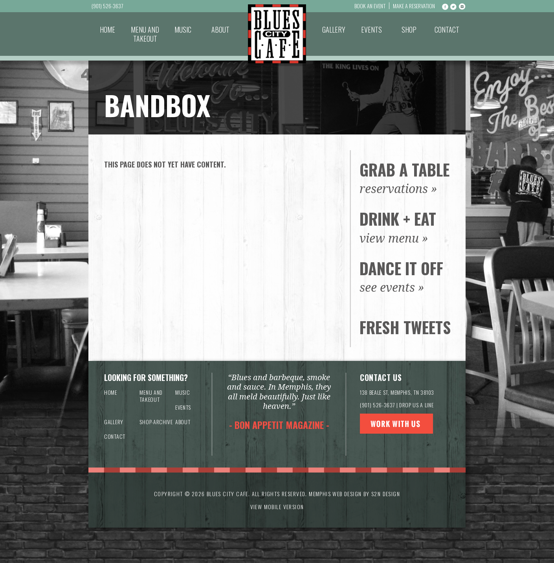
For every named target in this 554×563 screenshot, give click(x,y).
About (220, 29)
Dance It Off (401, 268)
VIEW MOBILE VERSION (277, 506)
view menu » (394, 238)
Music (182, 29)
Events (371, 29)
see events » (392, 287)
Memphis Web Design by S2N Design (354, 493)
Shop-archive (155, 422)
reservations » (398, 189)
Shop (409, 29)
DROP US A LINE (416, 405)
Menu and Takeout (145, 33)
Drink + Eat (398, 218)
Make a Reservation (414, 6)
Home (107, 29)
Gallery (333, 29)
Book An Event (369, 6)
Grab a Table (404, 169)
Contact (447, 29)
